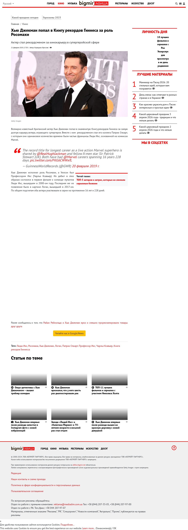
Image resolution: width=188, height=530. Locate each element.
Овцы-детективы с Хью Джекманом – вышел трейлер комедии (25, 390)
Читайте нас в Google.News (69, 333)
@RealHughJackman (51, 153)
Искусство (137, 3)
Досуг (150, 3)
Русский (7, 3)
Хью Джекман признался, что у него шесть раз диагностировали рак (66, 390)
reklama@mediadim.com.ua (68, 504)
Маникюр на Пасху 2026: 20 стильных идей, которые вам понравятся (154, 85)
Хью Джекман (46, 345)
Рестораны (121, 3)
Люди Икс (22, 345)
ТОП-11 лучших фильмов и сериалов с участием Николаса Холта (105, 390)
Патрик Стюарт (70, 345)
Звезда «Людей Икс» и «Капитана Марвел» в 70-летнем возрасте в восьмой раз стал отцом (65, 426)
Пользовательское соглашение (27, 491)
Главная (15, 23)
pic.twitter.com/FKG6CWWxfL (51, 160)
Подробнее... (67, 524)
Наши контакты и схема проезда (28, 479)
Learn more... (88, 528)
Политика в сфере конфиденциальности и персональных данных (45, 485)
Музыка (72, 3)
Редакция (16, 473)
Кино (61, 3)
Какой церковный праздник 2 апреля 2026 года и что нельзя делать (155, 129)
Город (50, 3)
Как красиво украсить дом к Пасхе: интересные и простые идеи (157, 106)
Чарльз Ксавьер (104, 345)
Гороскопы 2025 (52, 17)
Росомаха (33, 345)
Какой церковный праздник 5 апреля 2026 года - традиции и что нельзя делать (157, 117)
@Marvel (70, 157)
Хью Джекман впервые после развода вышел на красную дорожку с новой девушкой (106, 426)
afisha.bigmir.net (79, 465)
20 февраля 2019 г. (85, 166)
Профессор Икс (87, 345)
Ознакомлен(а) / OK (106, 528)
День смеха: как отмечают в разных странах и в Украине (158, 96)
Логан (58, 345)
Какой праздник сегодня (25, 17)
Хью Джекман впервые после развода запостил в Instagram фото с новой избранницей (25, 426)
